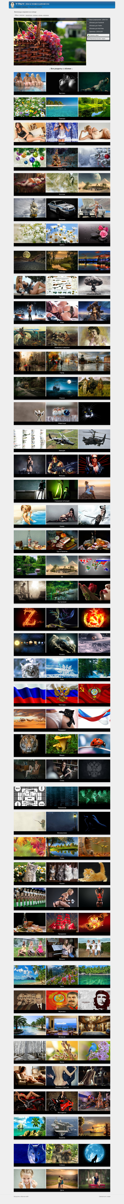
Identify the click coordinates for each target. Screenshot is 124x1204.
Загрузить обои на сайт (21, 1196)
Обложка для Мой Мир (95, 28)
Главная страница (22, 7)
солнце (35, 15)
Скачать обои (93, 35)
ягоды (40, 15)
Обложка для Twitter (94, 25)
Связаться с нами (104, 1196)
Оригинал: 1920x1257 (95, 31)
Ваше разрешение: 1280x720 (97, 19)
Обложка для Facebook (95, 22)
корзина (46, 15)
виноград (29, 15)
